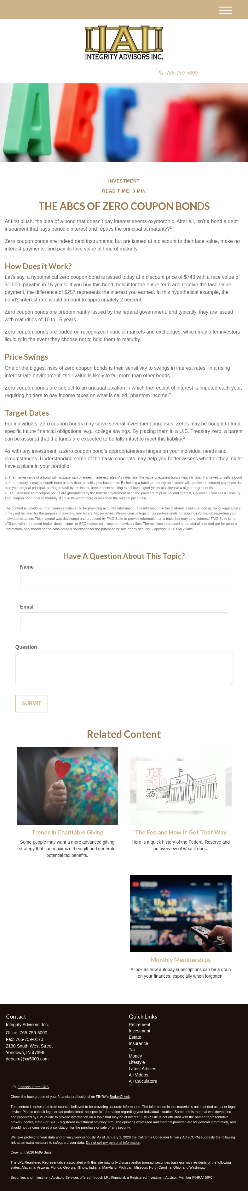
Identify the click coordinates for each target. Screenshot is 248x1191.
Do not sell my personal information (113, 1142)
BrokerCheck (120, 1096)
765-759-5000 (178, 73)
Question (26, 647)
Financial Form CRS (33, 1087)
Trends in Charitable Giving (67, 832)
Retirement (139, 1024)
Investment (139, 1030)
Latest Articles (142, 1068)
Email (27, 607)
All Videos (138, 1074)
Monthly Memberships (181, 959)
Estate (135, 1037)
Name (27, 567)
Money (135, 1056)
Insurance (138, 1043)
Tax (132, 1049)
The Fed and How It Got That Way (181, 832)
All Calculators (143, 1081)
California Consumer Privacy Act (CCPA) (169, 1137)
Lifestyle (137, 1062)
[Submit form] (31, 703)
